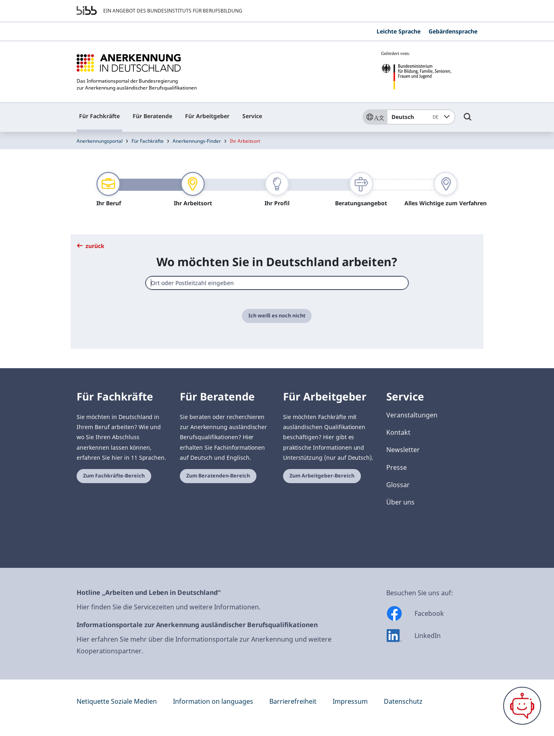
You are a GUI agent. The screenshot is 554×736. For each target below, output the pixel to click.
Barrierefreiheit (293, 701)
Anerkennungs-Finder (197, 141)
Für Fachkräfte (99, 116)
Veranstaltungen (411, 415)
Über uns (400, 502)
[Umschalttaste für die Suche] (467, 120)
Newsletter (403, 449)
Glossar (398, 484)
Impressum (350, 701)
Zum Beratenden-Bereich (218, 475)
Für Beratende (152, 116)
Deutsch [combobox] (416, 117)
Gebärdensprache (453, 31)
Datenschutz (403, 701)
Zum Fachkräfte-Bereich (114, 475)
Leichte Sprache (399, 31)
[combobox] (277, 283)
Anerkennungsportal (100, 141)
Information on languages (213, 701)
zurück (90, 246)
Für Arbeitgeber (207, 116)
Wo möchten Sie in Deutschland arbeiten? (276, 261)
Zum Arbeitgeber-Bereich (321, 475)
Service (252, 116)
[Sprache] (374, 117)
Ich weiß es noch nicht (276, 315)
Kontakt (398, 432)
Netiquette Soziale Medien (117, 701)
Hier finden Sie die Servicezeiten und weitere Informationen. (168, 607)
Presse (396, 467)
